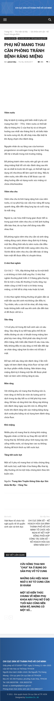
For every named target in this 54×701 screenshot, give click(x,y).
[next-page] (11, 617)
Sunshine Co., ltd (32, 697)
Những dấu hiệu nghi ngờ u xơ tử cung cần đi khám (35, 582)
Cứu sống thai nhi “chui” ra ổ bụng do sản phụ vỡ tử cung (33, 568)
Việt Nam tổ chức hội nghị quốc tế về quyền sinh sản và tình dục (14, 523)
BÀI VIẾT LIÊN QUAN (15, 555)
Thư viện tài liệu (21, 31)
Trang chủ (8, 31)
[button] (5, 20)
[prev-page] (6, 617)
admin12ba (11, 62)
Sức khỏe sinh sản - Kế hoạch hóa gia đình (32, 38)
